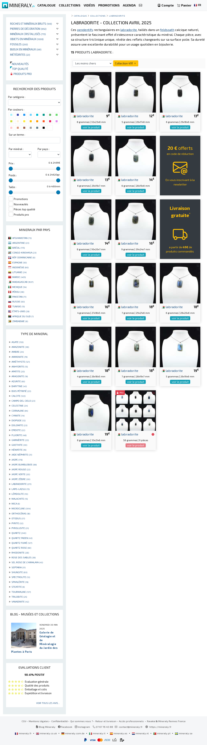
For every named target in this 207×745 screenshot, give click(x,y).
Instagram (82, 726)
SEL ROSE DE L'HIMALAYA (27, 562)
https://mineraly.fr (160, 726)
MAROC (19, 277)
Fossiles (19, 44)
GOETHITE (19, 444)
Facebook (65, 726)
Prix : (12, 163)
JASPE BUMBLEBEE (24, 464)
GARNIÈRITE (20, 439)
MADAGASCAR (22, 281)
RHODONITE (20, 552)
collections (98, 15)
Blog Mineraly (45, 726)
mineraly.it (97, 733)
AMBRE (18, 351)
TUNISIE (18, 306)
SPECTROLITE (21, 577)
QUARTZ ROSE (21, 547)
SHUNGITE (19, 572)
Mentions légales (39, 721)
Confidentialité (59, 721)
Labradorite (117, 15)
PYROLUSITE (20, 528)
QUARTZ (19, 532)
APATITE (18, 371)
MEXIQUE (19, 286)
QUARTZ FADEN (22, 537)
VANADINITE (20, 601)
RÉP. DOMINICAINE (23, 257)
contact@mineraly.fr (131, 726)
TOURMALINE (21, 591)
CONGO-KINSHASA (24, 252)
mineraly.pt (162, 733)
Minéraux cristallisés (28, 34)
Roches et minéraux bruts (31, 23)
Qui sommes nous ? (81, 721)
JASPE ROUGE (21, 469)
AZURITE (18, 381)
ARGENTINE (20, 242)
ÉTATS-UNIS (20, 311)
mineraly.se (183, 733)
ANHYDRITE (20, 366)
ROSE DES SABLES (24, 557)
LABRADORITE (21, 483)
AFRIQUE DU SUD (23, 316)
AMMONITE (19, 356)
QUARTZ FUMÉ (22, 542)
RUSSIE (18, 301)
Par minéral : (16, 149)
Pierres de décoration (28, 28)
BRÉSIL (18, 247)
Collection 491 (125, 63)
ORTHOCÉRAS (21, 513)
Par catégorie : (16, 97)
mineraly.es (119, 733)
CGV (24, 721)
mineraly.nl (140, 733)
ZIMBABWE (20, 321)
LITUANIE (19, 272)
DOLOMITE (19, 425)
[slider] (11, 169)
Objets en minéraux (27, 39)
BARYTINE (19, 386)
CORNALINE (20, 410)
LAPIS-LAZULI (21, 488)
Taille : (12, 187)
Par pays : (43, 149)
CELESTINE (20, 405)
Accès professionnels (131, 721)
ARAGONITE (20, 376)
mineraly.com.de (73, 733)
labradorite (83, 116)
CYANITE (18, 415)
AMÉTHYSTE (21, 361)
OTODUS (18, 518)
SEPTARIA (18, 567)
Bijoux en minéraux (25, 49)
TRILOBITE (19, 596)
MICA (16, 503)
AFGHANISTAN (22, 237)
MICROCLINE (21, 508)
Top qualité (19, 68)
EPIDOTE (18, 430)
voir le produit (91, 127)
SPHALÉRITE (20, 581)
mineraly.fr (23, 733)
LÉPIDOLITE (20, 493)
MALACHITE (20, 498)
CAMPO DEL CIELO (23, 400)
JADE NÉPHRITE (22, 454)
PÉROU (18, 291)
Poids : (13, 175)
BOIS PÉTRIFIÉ (21, 391)
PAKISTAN (19, 296)
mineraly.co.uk (46, 733)
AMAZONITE (20, 346)
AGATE (17, 342)
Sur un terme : (17, 134)
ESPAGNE (19, 262)
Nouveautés (19, 64)
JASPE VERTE (21, 474)
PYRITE (17, 523)
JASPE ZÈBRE (21, 479)
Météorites (20, 54)
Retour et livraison (105, 721)
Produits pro (21, 74)
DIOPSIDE (18, 420)
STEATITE (18, 586)
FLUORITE (19, 435)
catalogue (80, 15)
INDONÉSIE (20, 267)
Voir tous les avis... (48, 702)
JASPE (17, 459)
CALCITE (18, 395)
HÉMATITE (19, 449)
